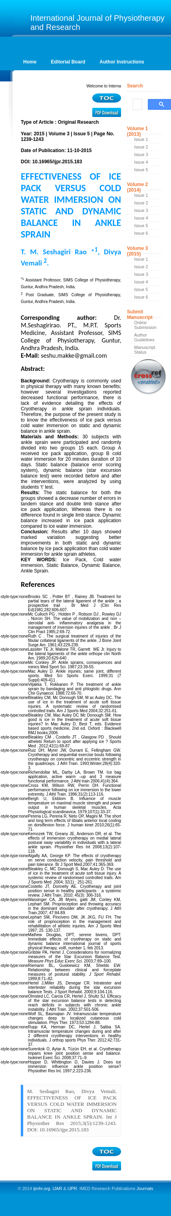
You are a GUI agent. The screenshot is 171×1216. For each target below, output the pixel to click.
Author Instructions (121, 62)
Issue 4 (141, 162)
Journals (144, 1188)
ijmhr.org (41, 1188)
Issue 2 (141, 147)
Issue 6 (141, 233)
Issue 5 (141, 169)
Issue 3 (141, 154)
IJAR (57, 1188)
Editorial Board (68, 62)
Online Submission (145, 325)
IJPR (72, 1188)
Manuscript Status (144, 350)
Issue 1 (141, 139)
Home (29, 62)
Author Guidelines (144, 337)
